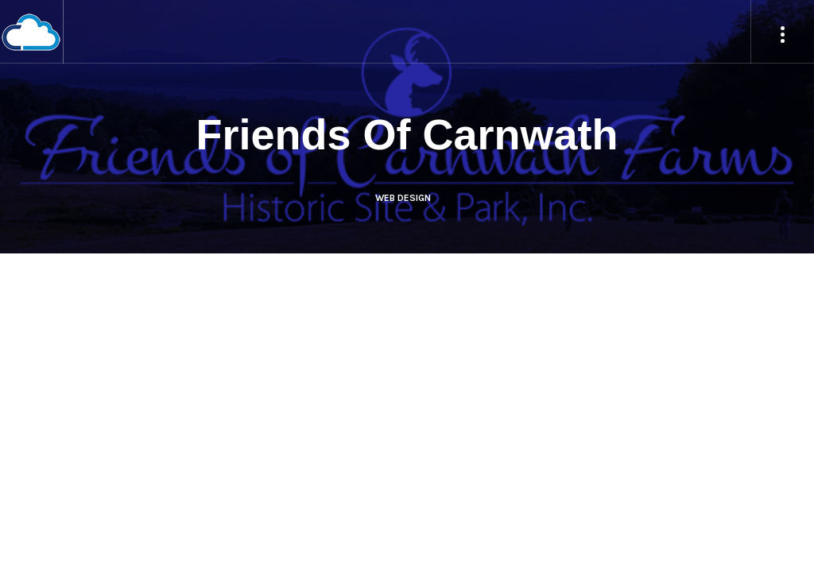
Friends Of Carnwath (407, 134)
